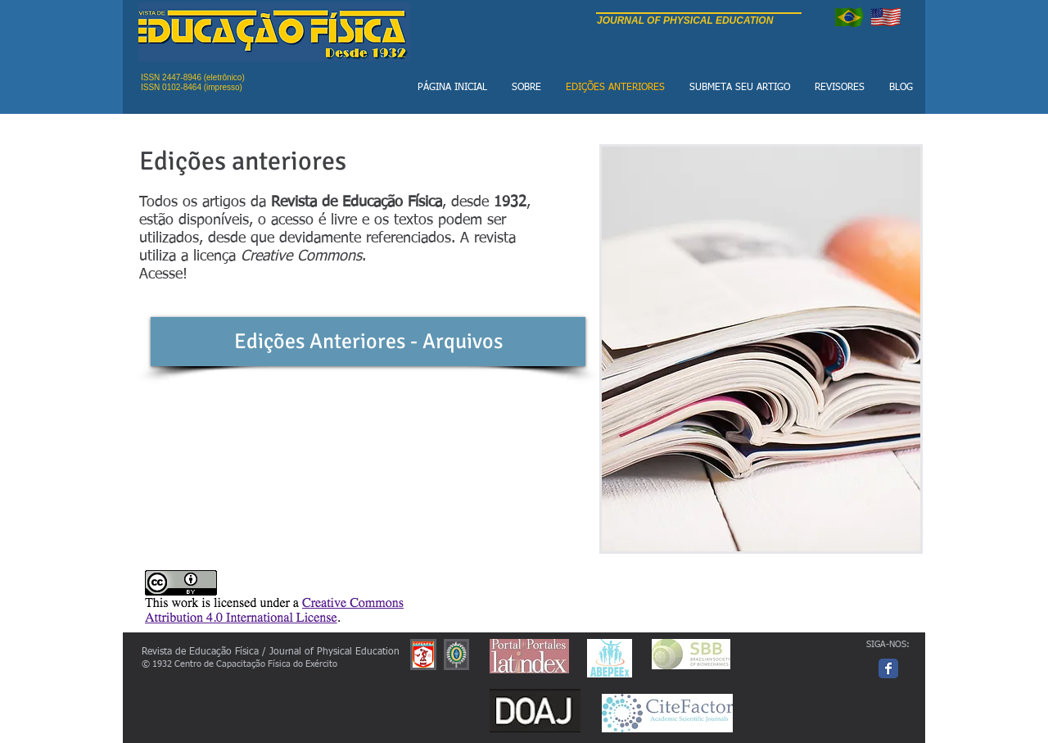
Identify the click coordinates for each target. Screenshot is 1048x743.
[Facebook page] (888, 668)
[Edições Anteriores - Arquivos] (368, 341)
